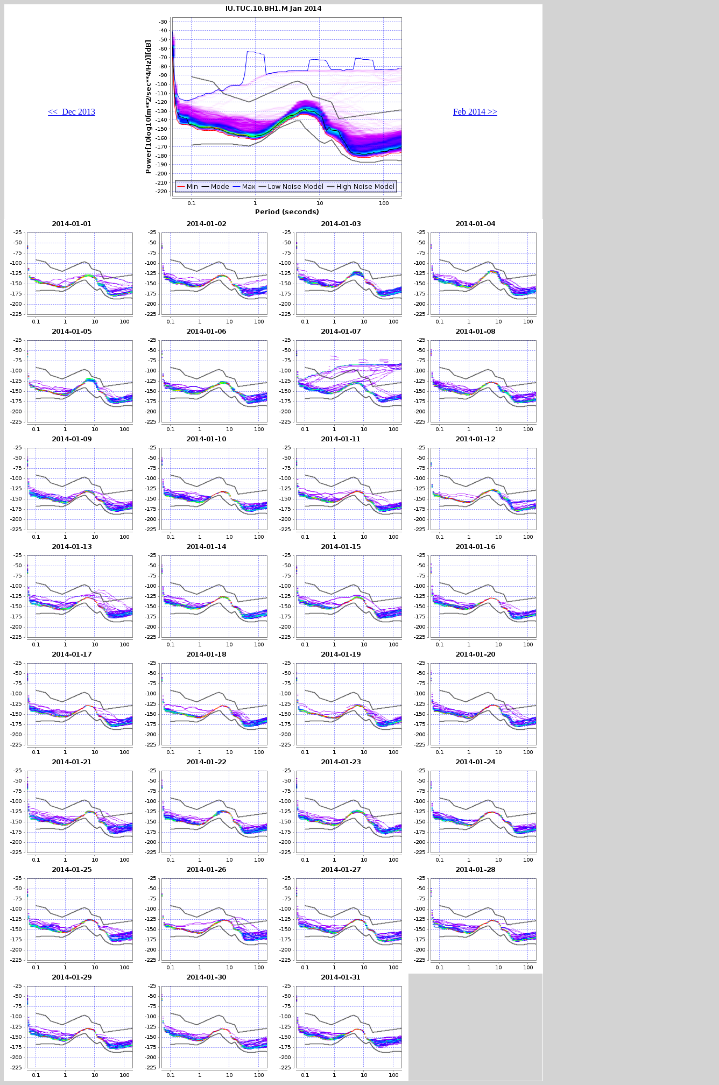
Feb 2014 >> (475, 111)
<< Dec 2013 (71, 111)
